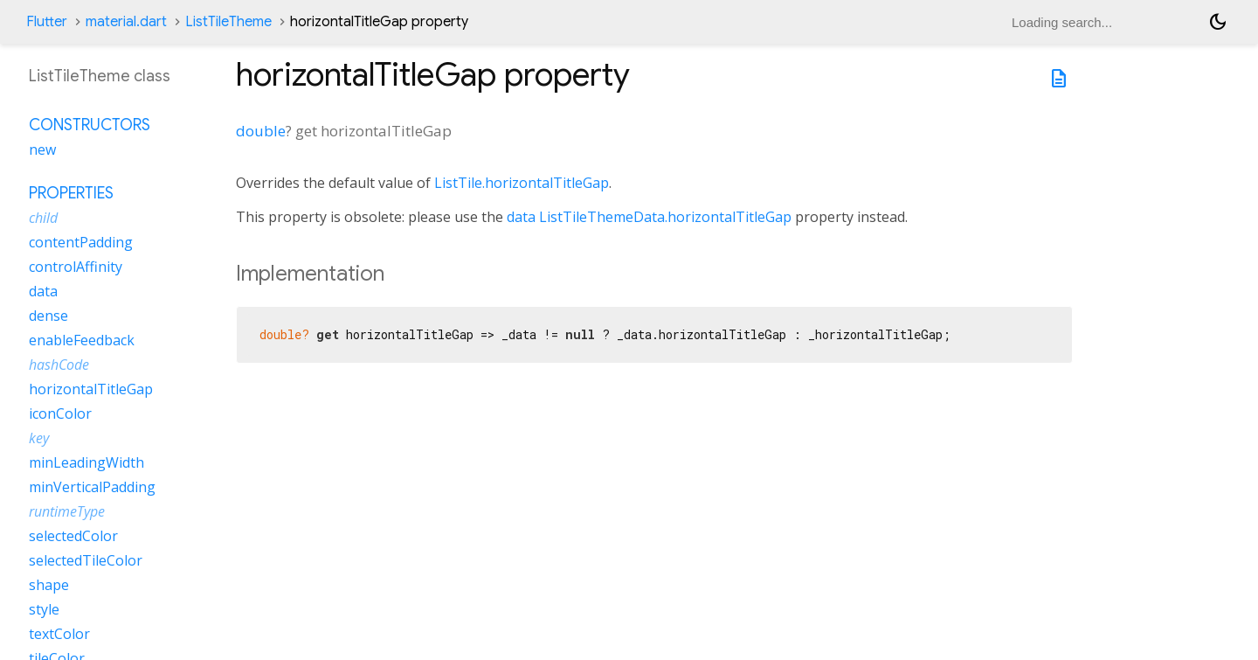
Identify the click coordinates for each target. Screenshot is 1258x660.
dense (48, 315)
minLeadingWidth (86, 462)
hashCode (59, 364)
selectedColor (73, 535)
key (39, 438)
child (43, 217)
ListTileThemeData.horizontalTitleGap (665, 216)
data (521, 216)
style (44, 609)
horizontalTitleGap (91, 389)
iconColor (60, 413)
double (261, 131)
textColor (59, 633)
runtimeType (67, 511)
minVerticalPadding (92, 487)
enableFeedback (82, 340)
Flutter (46, 22)
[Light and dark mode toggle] (1218, 22)
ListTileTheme (228, 22)
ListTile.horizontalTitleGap (521, 182)
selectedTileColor (85, 560)
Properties (71, 193)
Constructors (89, 125)
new (42, 149)
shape (49, 584)
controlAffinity (75, 266)
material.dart (126, 22)
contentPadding (81, 242)
